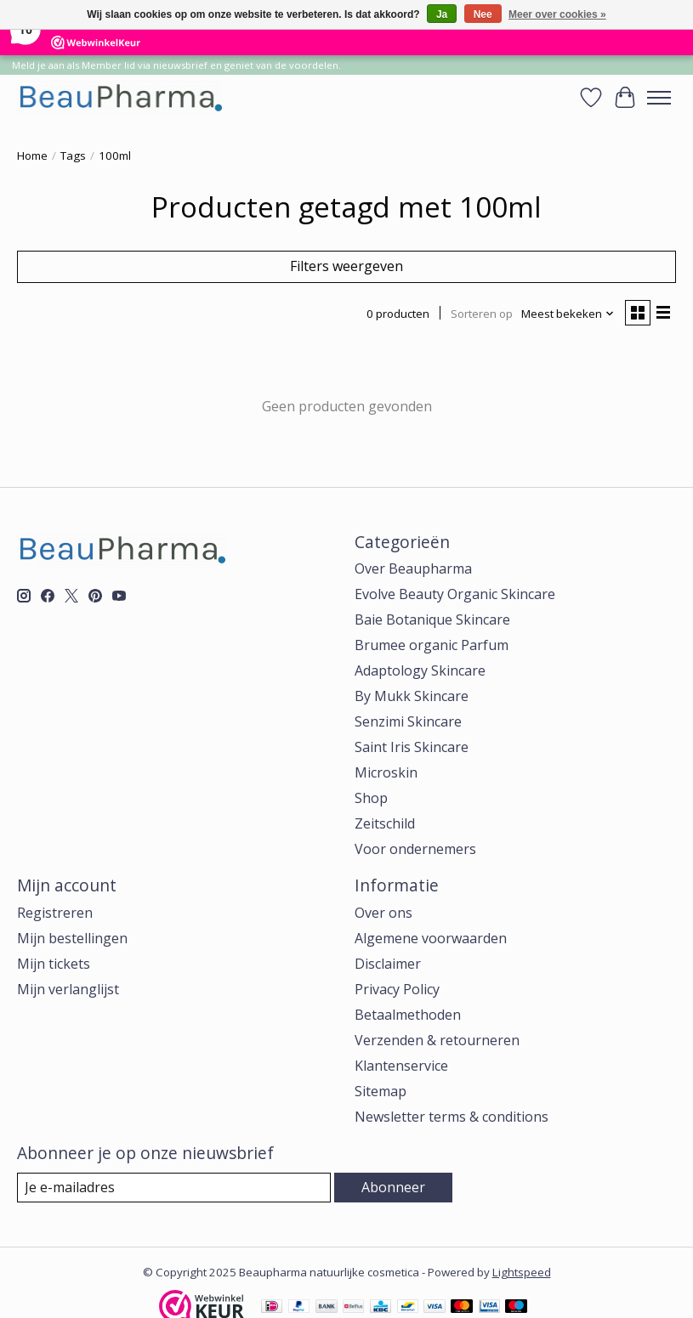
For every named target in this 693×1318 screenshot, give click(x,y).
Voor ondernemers (415, 849)
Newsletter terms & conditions (451, 1116)
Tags (73, 155)
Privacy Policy (397, 989)
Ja (441, 14)
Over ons (383, 912)
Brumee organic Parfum (431, 645)
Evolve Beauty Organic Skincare (455, 594)
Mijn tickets (53, 963)
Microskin (386, 772)
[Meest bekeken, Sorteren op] (568, 313)
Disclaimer (388, 963)
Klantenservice (401, 1065)
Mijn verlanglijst (68, 989)
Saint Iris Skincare (412, 747)
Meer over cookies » (557, 14)
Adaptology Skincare (420, 670)
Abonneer (393, 1187)
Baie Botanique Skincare (432, 619)
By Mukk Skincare (412, 696)
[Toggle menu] (659, 98)
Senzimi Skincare (408, 721)
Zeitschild (385, 823)
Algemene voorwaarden (431, 938)
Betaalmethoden (408, 1014)
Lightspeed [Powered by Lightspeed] (521, 1272)
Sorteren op (482, 313)
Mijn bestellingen (72, 938)
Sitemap (380, 1091)
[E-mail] (174, 1187)
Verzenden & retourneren (437, 1040)
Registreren (55, 912)
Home (32, 155)
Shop (371, 798)
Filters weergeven (346, 266)
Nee (483, 14)
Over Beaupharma (413, 568)
